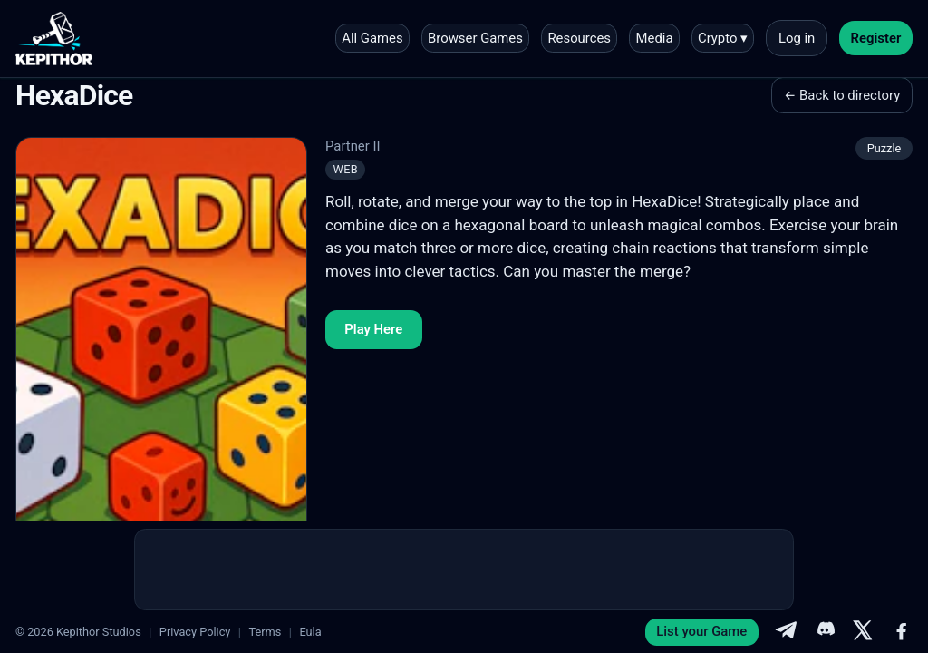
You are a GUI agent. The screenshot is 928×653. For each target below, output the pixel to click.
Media (654, 38)
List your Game (701, 631)
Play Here (373, 329)
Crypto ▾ (723, 38)
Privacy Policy (195, 631)
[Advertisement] (464, 569)
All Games (372, 38)
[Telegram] (786, 632)
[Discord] (824, 632)
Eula (310, 631)
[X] (863, 632)
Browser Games (475, 38)
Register (876, 38)
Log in (796, 38)
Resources (579, 38)
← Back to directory (842, 95)
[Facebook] (902, 632)
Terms (264, 631)
